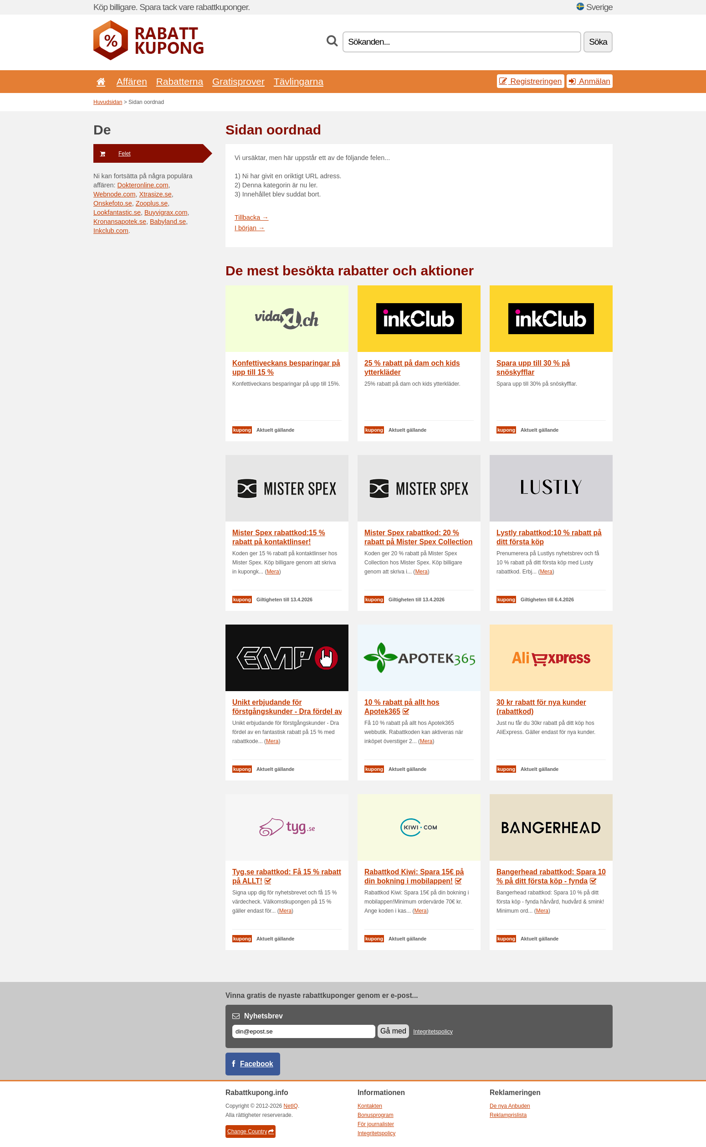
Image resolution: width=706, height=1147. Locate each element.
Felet (112, 154)
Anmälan (589, 81)
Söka (598, 41)
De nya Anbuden (510, 1106)
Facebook (256, 1064)
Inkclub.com (110, 230)
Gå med (393, 1031)
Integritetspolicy (433, 1031)
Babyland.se (168, 221)
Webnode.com (114, 194)
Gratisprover (238, 81)
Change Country (250, 1131)
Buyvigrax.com (165, 212)
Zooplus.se (152, 203)
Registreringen (530, 81)
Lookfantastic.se (117, 212)
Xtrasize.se (155, 194)
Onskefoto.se (112, 203)
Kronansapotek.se (119, 221)
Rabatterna (179, 81)
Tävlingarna (298, 81)
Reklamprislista (508, 1115)
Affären (132, 81)
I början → (250, 228)
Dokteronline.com (143, 185)
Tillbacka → (252, 217)
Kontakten (370, 1106)
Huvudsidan (107, 102)
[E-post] (303, 1031)
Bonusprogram (376, 1115)
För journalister (376, 1124)
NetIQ (291, 1106)
